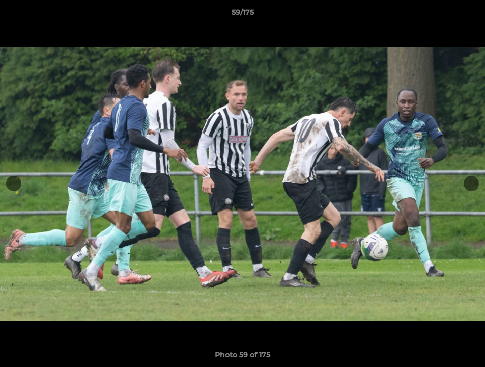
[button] (467, 14)
